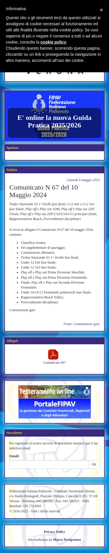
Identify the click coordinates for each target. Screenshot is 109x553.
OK (94, 464)
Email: (14, 456)
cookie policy (53, 42)
